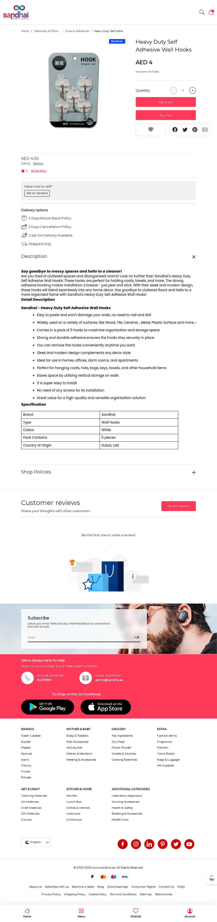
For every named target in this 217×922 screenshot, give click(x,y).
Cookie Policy (97, 894)
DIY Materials (30, 813)
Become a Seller (83, 886)
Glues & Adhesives (77, 31)
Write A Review (178, 506)
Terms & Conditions (123, 894)
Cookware (73, 813)
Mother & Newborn (79, 753)
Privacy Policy (51, 894)
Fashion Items (167, 735)
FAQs (181, 886)
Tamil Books (165, 753)
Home (25, 31)
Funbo (25, 771)
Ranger (26, 777)
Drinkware (74, 819)
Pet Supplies (165, 765)
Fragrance (164, 741)
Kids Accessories (77, 741)
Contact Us (166, 886)
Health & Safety (122, 808)
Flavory (26, 765)
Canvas (26, 819)
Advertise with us (57, 886)
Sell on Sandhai (37, 193)
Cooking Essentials (124, 759)
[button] (201, 12)
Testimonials (163, 894)
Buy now (166, 115)
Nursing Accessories (125, 802)
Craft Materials (31, 808)
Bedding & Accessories (127, 813)
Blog (101, 886)
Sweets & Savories (124, 753)
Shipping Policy (74, 894)
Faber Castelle (31, 735)
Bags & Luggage (168, 759)
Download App (117, 886)
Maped (25, 747)
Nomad (26, 753)
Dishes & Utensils (78, 808)
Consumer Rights (143, 886)
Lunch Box (74, 802)
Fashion (162, 747)
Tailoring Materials (34, 795)
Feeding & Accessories (81, 759)
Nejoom (38, 163)
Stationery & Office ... (47, 31)
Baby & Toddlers (77, 735)
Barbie (25, 741)
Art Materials (30, 802)
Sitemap (146, 894)
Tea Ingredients (122, 735)
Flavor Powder (122, 747)
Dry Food (118, 741)
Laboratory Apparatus (127, 795)
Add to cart (165, 102)
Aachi (25, 759)
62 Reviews (38, 170)
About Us (35, 886)
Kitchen (71, 795)
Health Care (120, 819)
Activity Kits (74, 747)
